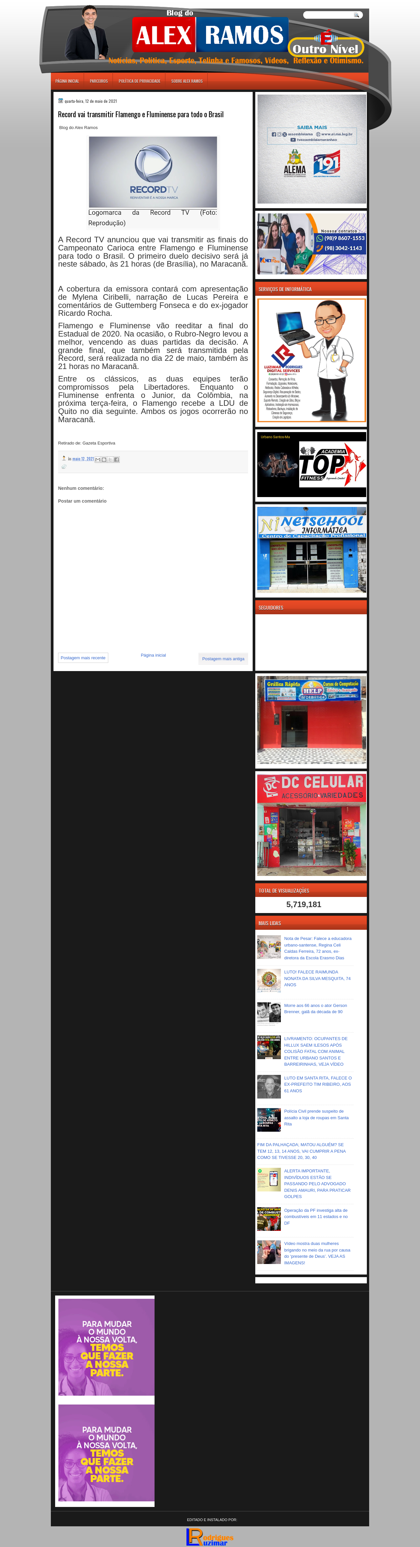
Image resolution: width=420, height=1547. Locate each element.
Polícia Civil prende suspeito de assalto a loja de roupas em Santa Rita (316, 1117)
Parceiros (99, 81)
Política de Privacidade (139, 81)
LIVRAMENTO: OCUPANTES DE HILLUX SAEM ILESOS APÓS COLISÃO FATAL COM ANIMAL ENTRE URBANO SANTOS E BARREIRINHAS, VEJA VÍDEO (315, 1051)
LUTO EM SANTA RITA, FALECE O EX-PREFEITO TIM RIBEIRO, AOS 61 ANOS (318, 1084)
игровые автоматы (80, 3)
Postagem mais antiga (223, 658)
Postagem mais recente (83, 657)
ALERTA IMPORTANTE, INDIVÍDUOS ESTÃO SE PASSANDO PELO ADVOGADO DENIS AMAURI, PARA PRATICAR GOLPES (317, 1183)
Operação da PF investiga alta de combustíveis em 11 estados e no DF (316, 1217)
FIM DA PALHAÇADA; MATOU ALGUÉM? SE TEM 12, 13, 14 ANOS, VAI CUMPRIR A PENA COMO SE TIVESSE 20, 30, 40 (301, 1151)
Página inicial (67, 81)
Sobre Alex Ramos (187, 81)
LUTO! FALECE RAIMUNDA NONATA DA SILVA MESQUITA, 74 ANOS (317, 978)
